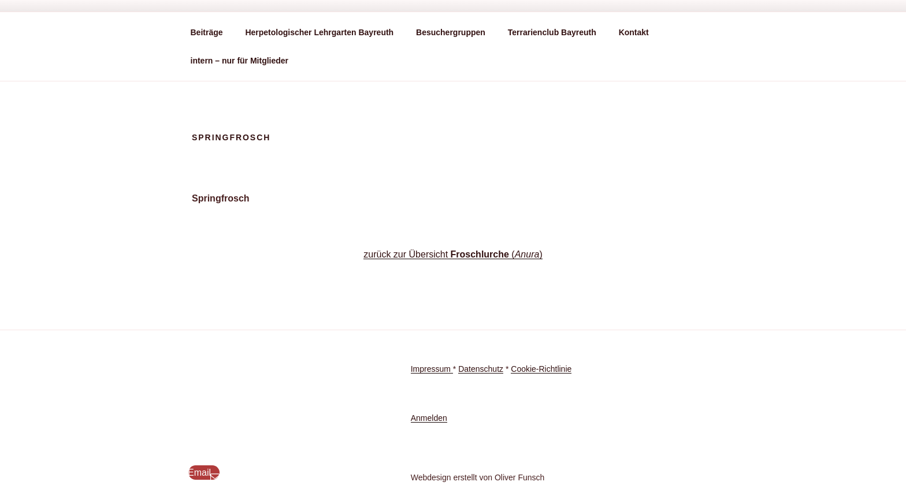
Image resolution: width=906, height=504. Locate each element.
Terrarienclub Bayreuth (552, 32)
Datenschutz (480, 369)
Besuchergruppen (450, 32)
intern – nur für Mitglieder (240, 60)
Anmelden (429, 418)
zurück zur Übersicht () (452, 254)
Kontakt (634, 32)
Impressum (432, 369)
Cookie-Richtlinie (541, 369)
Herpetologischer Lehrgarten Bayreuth (319, 32)
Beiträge (207, 32)
